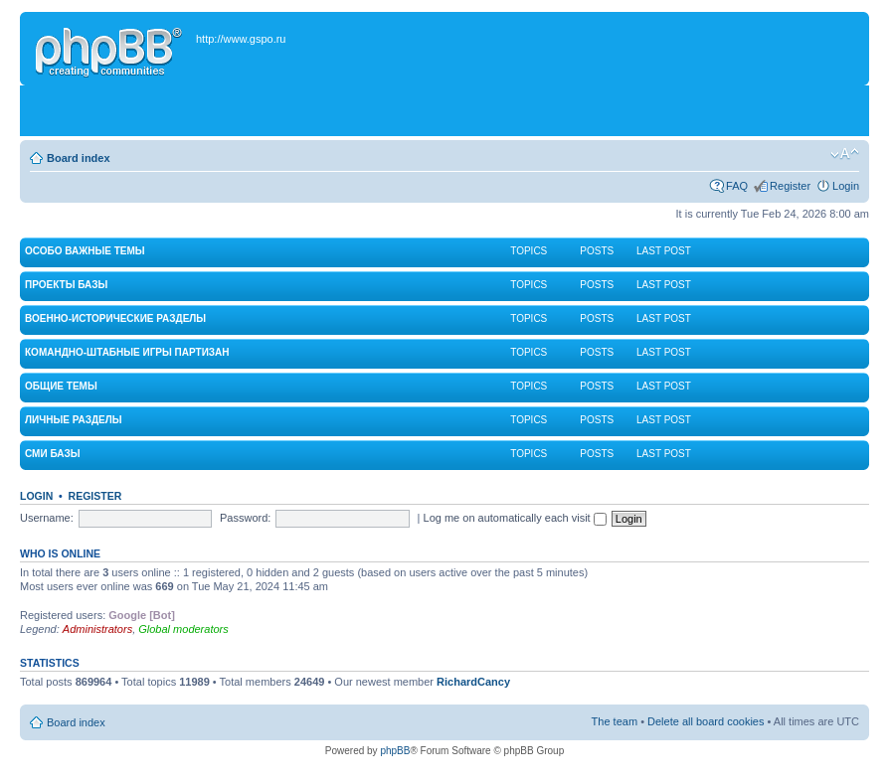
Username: (47, 518)
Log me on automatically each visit (515, 518)
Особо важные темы (85, 250)
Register (790, 186)
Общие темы (61, 386)
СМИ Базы (52, 453)
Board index (78, 158)
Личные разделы (73, 419)
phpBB (395, 750)
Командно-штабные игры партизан (127, 352)
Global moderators (183, 629)
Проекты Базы (66, 284)
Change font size (844, 154)
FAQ (737, 186)
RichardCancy (473, 682)
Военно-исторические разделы (115, 318)
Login (845, 186)
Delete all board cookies (705, 721)
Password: (245, 518)
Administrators (97, 629)
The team (614, 721)
